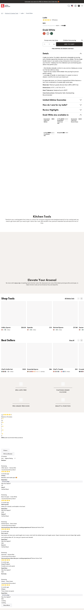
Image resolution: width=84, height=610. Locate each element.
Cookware (8, 572)
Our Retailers (27, 572)
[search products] (69, 6)
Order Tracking (46, 567)
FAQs (43, 572)
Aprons (7, 567)
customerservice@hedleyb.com (15, 594)
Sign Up (70, 534)
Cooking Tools (9, 576)
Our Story (26, 567)
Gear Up (42, 513)
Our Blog (26, 574)
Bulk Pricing (8, 586)
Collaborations (9, 581)
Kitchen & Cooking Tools (11, 13)
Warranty (44, 574)
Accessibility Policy (48, 581)
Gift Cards (8, 584)
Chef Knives (8, 569)
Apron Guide (27, 576)
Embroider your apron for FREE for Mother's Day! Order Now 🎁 (42, 1)
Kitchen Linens (9, 574)
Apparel (7, 579)
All (2, 13)
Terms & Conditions (48, 579)
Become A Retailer (47, 584)
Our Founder (27, 569)
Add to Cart (69, 44)
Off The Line (27, 579)
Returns (44, 569)
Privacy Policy (46, 576)
